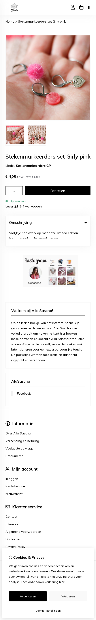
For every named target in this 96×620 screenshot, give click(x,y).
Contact (11, 500)
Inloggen (12, 462)
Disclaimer (13, 522)
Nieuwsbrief (14, 477)
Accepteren (28, 596)
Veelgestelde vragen (20, 431)
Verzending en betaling (22, 424)
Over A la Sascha (18, 416)
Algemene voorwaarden (23, 515)
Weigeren (68, 596)
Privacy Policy (15, 530)
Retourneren (14, 439)
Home (10, 21)
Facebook (24, 376)
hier (61, 582)
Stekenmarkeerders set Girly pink (42, 21)
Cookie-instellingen (48, 610)
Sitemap (12, 507)
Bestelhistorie (15, 469)
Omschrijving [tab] (48, 222)
